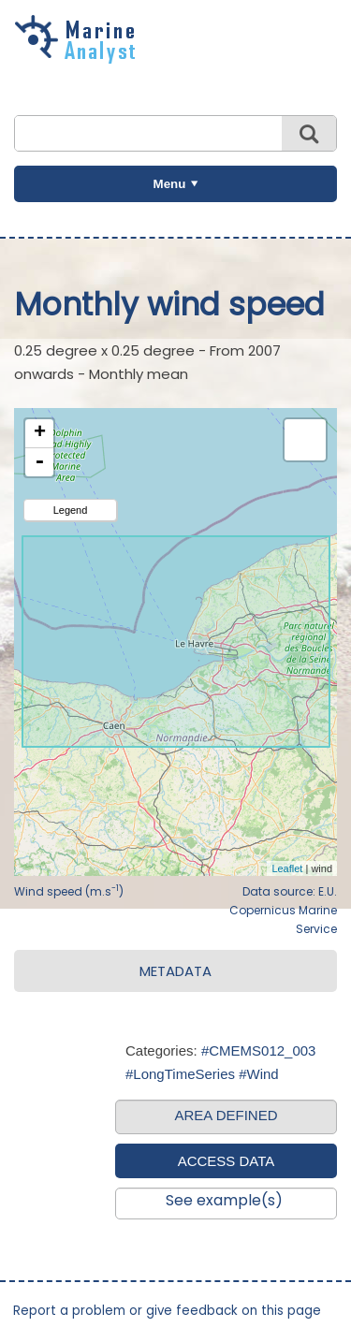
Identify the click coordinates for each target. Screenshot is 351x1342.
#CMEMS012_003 (258, 1050)
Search (309, 133)
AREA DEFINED (225, 1115)
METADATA (175, 971)
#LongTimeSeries (180, 1074)
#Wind (259, 1074)
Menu (170, 184)
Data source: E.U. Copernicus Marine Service (283, 910)
